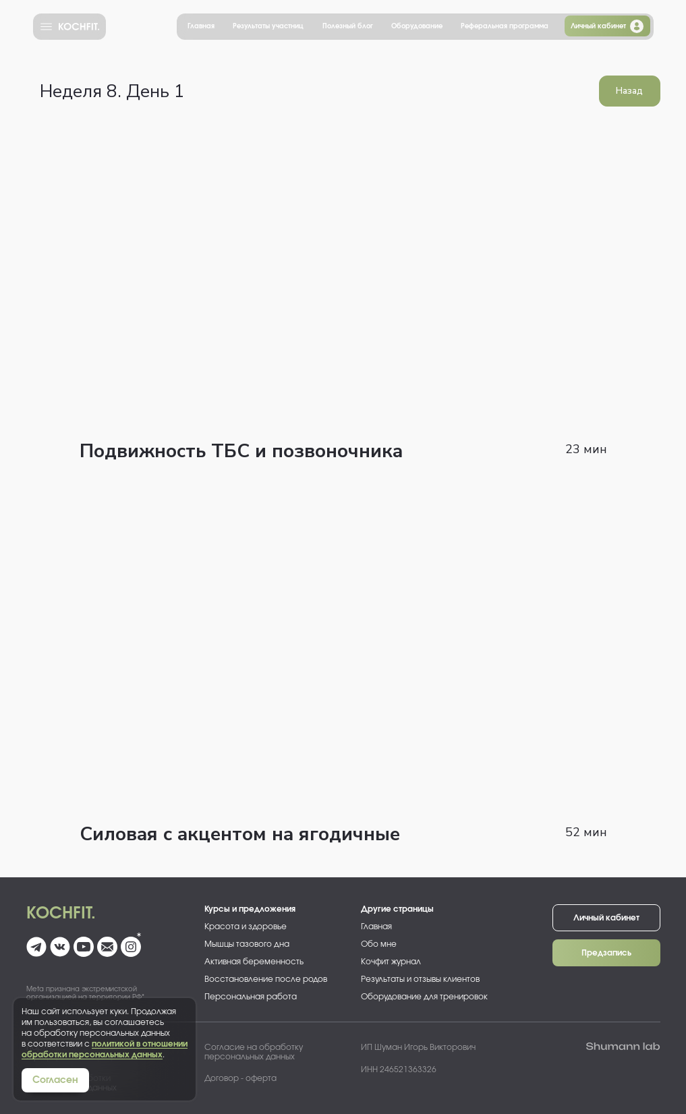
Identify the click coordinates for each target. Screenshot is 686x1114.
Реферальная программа (504, 26)
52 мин (586, 832)
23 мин (586, 449)
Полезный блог (347, 26)
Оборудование (416, 26)
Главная (201, 26)
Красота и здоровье (245, 926)
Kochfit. (61, 914)
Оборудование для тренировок (424, 997)
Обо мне (379, 944)
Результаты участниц (268, 26)
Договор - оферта (240, 1078)
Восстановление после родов (265, 979)
